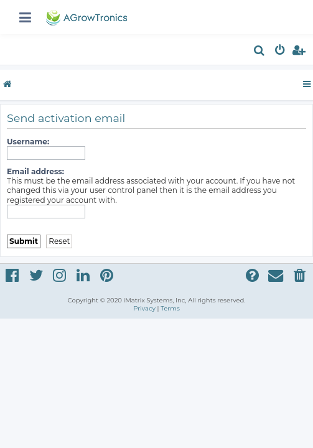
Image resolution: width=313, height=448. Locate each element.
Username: (28, 141)
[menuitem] (260, 52)
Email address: (35, 171)
